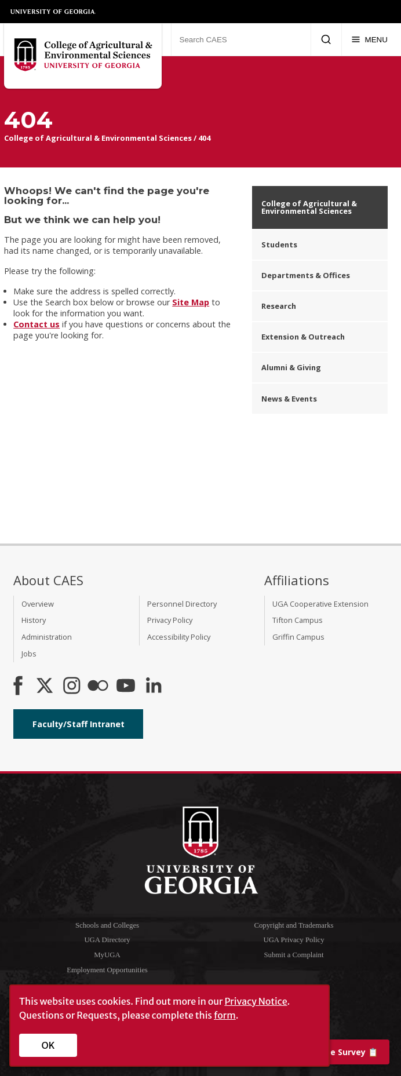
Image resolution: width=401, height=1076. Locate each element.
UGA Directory (107, 940)
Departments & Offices (305, 275)
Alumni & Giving (291, 367)
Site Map (190, 302)
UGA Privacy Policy (293, 940)
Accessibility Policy (178, 637)
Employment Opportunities (107, 970)
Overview (37, 604)
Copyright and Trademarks (293, 925)
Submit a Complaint (293, 955)
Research (278, 306)
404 (204, 138)
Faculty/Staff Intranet (78, 724)
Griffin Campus (298, 637)
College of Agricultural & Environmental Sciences (98, 138)
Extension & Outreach (303, 336)
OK (48, 1045)
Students (279, 244)
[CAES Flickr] (98, 687)
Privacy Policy (169, 620)
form (225, 1015)
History (33, 620)
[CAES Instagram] (72, 687)
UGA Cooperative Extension (320, 604)
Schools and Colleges (107, 925)
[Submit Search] (326, 39)
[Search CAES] (241, 39)
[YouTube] (126, 687)
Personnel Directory (182, 604)
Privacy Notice (255, 1001)
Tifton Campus (297, 620)
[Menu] (369, 39)
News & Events (289, 398)
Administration (46, 637)
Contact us (36, 324)
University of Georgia (53, 11)
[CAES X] (46, 687)
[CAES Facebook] (18, 687)
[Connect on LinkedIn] (153, 687)
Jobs (29, 653)
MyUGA (107, 955)
